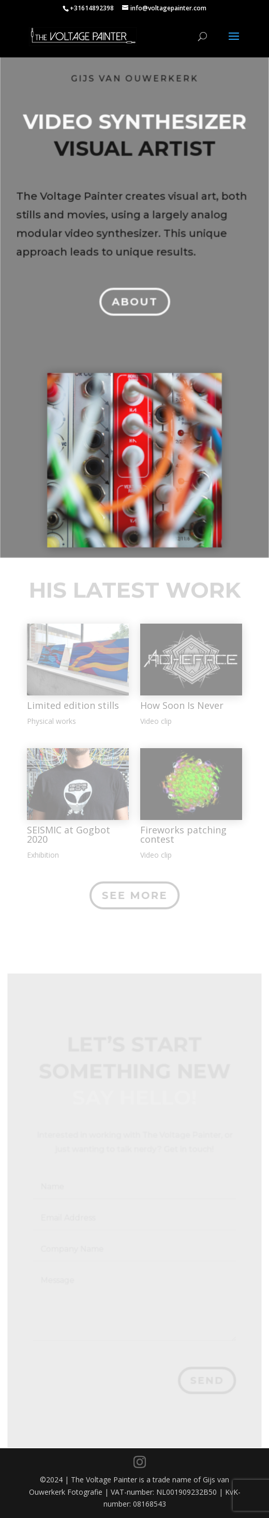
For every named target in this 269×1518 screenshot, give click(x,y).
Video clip (156, 721)
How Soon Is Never (181, 705)
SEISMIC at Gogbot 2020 (68, 834)
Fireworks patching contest (183, 834)
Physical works (51, 721)
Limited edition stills (73, 705)
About (134, 296)
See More (134, 895)
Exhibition (43, 855)
